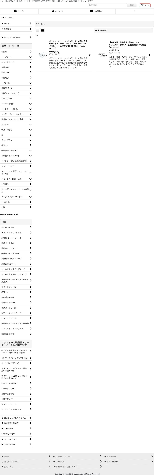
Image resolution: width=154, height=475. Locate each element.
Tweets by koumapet (9, 214)
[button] (135, 11)
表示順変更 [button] (101, 30)
